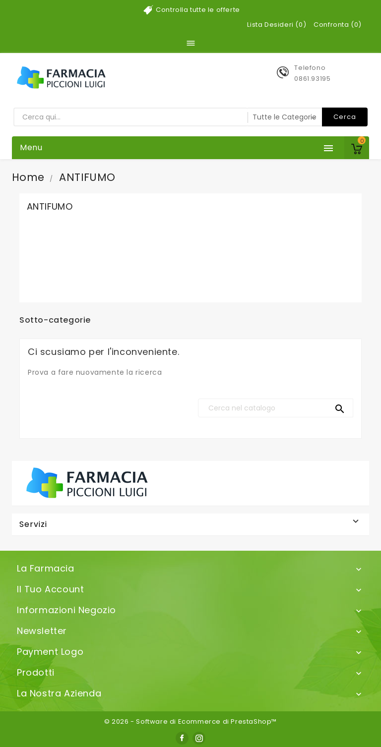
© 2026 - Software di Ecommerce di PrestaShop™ (190, 721)
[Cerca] (275, 408)
